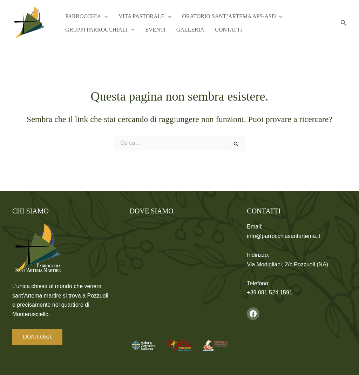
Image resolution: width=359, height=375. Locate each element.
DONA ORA (37, 337)
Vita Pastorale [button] (141, 15)
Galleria (184, 30)
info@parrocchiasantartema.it (283, 236)
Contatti (220, 30)
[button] (103, 15)
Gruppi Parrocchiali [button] (98, 30)
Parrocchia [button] (85, 15)
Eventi (152, 30)
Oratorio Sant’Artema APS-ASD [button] (226, 15)
